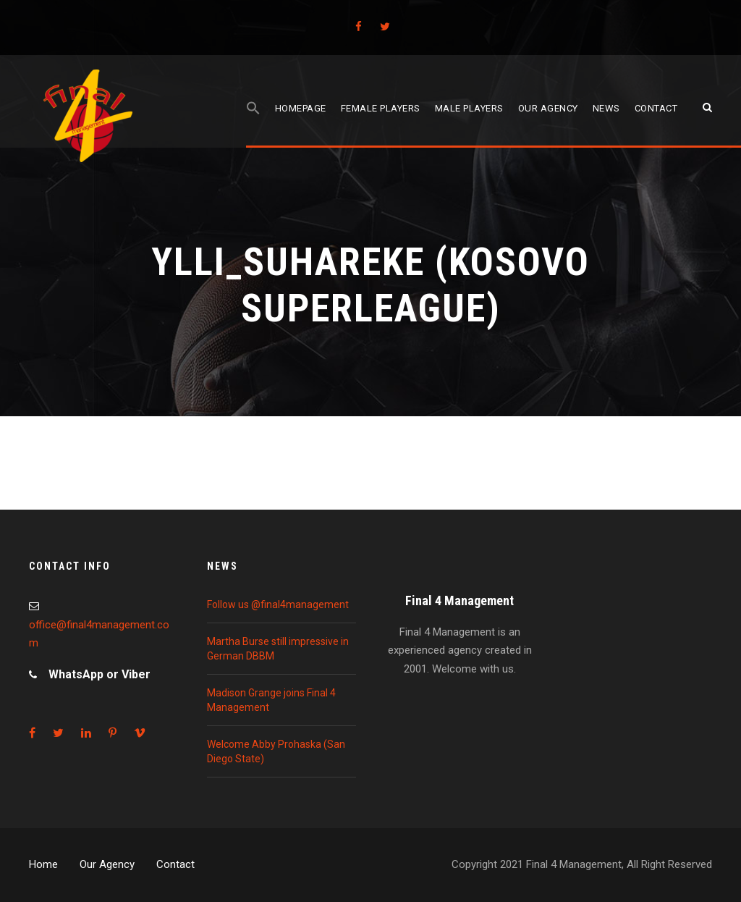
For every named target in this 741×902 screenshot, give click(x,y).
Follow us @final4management (278, 604)
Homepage (300, 108)
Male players (469, 108)
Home (43, 864)
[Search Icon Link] (253, 124)
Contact (656, 108)
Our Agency (107, 864)
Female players (380, 108)
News (606, 108)
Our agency (548, 108)
